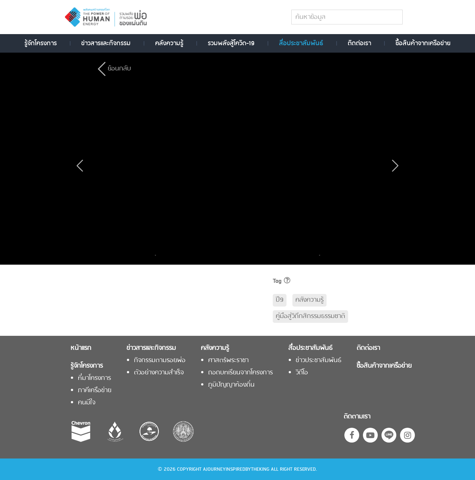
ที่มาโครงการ (94, 378)
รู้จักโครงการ (40, 43)
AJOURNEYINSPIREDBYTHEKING (236, 469)
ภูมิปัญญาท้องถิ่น (231, 385)
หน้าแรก (81, 348)
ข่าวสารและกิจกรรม (106, 43)
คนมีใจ (86, 403)
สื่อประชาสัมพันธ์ (301, 43)
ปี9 (280, 300)
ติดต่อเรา (359, 43)
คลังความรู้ (169, 43)
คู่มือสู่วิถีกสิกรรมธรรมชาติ (310, 316)
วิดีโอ (302, 373)
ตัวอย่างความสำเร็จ (159, 373)
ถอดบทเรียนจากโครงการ (240, 373)
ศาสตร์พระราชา (228, 360)
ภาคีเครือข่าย (94, 390)
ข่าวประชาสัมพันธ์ (318, 360)
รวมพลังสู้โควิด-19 (231, 43)
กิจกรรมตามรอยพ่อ (160, 360)
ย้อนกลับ (119, 68)
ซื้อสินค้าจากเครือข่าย (423, 43)
